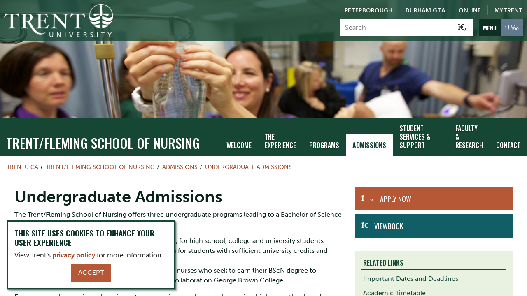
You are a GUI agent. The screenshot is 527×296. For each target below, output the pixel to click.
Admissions (369, 145)
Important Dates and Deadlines (410, 278)
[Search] (396, 27)
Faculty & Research (469, 136)
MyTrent (508, 10)
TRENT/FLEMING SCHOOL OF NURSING (103, 143)
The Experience (280, 141)
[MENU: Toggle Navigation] (501, 27)
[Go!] (462, 27)
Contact (508, 145)
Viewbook (388, 225)
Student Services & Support (415, 136)
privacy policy (73, 255)
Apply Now (395, 198)
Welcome (239, 145)
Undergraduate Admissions (248, 167)
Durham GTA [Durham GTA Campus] (425, 10)
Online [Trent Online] (470, 10)
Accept (91, 272)
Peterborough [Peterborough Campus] (368, 10)
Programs (324, 145)
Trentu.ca (22, 167)
